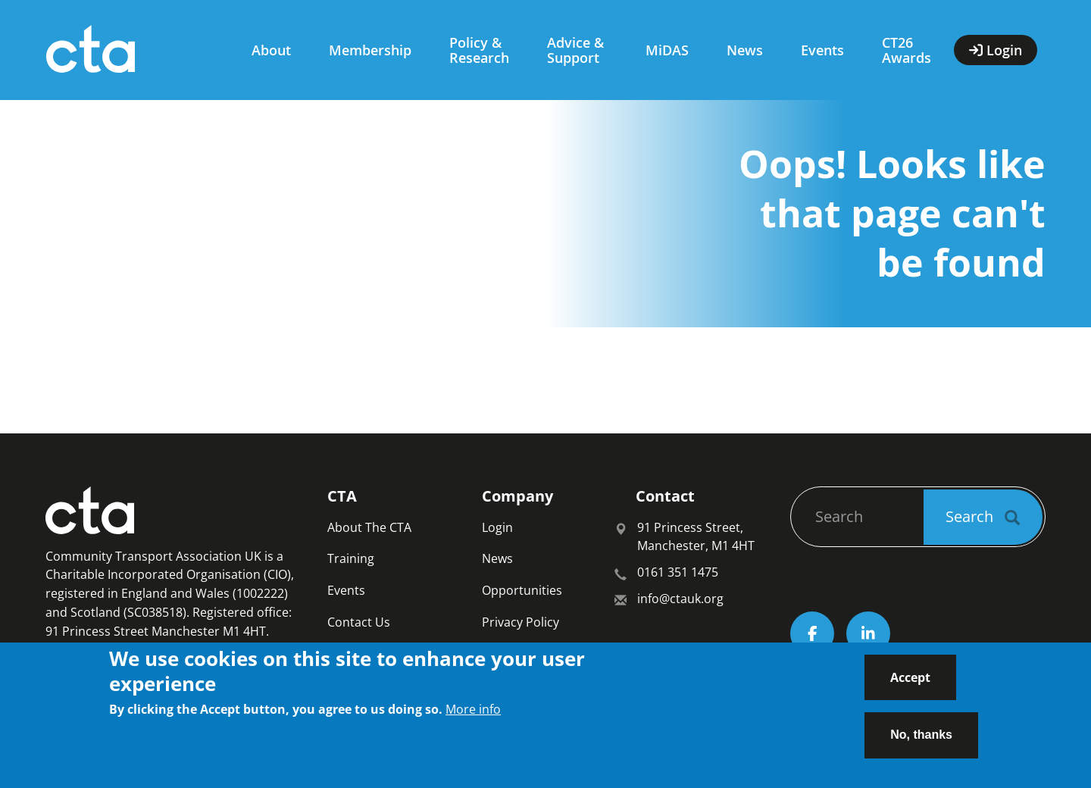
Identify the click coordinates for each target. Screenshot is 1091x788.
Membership (370, 50)
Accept (910, 685)
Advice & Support (575, 50)
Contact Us (358, 622)
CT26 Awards (906, 50)
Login (497, 527)
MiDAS (667, 50)
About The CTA (369, 527)
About (271, 50)
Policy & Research (479, 50)
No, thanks (921, 742)
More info (473, 717)
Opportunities (522, 590)
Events (822, 50)
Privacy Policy (520, 622)
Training (350, 558)
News (745, 50)
